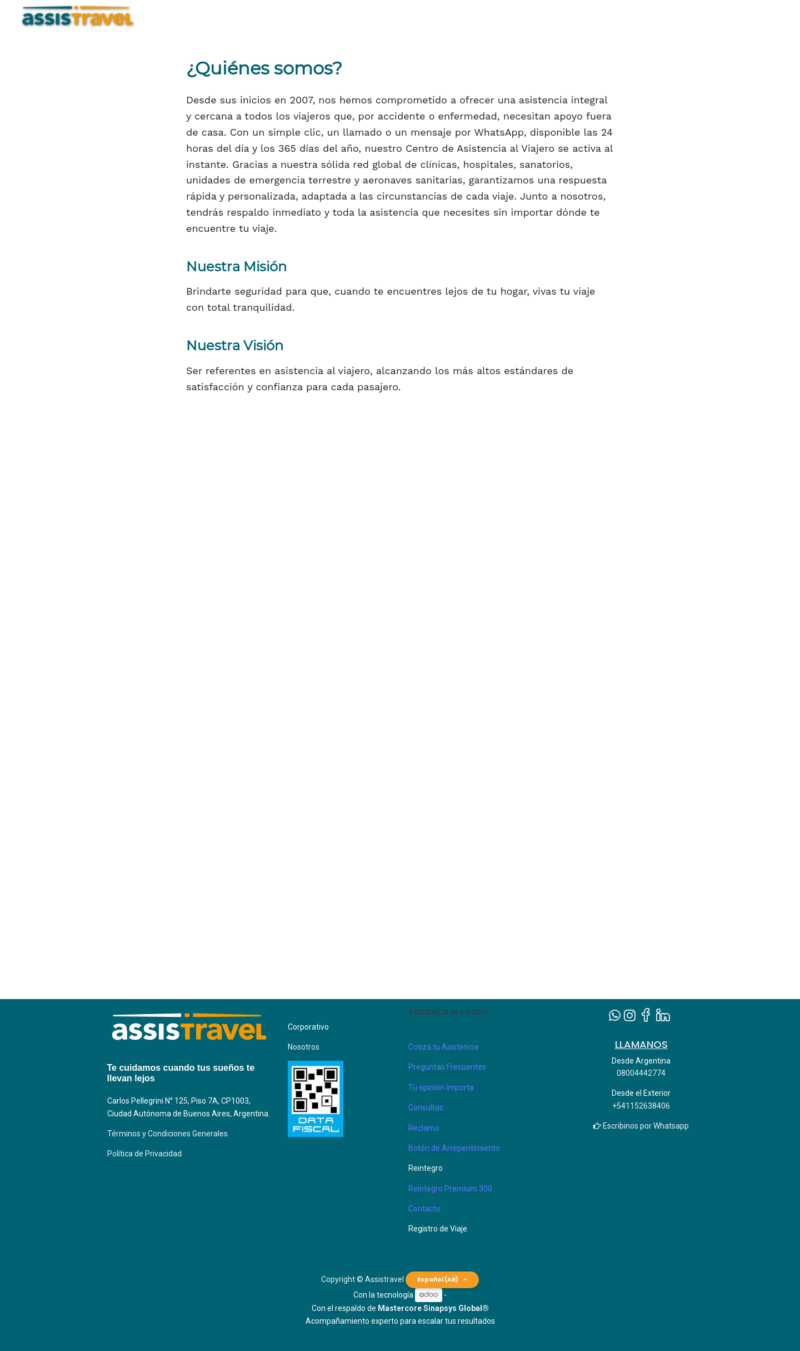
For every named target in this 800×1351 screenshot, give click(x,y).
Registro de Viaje (437, 1228)
